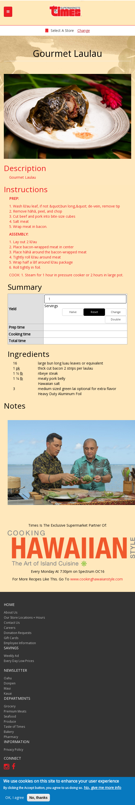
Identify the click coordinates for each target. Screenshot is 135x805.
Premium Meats (15, 711)
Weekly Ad (11, 656)
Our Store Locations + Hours (24, 617)
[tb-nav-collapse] (8, 12)
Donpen (10, 683)
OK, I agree (14, 797)
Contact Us (12, 622)
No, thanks (38, 798)
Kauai (8, 693)
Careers (9, 628)
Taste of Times (14, 726)
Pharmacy (11, 737)
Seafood (10, 716)
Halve (73, 312)
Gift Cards (11, 638)
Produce (10, 721)
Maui (7, 688)
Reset (94, 312)
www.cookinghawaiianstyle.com (96, 579)
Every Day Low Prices (19, 661)
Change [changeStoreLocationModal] (83, 30)
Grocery (10, 706)
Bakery (9, 732)
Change (116, 312)
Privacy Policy (13, 749)
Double (116, 319)
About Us (10, 612)
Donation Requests (17, 633)
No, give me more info (102, 787)
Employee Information (20, 643)
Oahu (8, 678)
